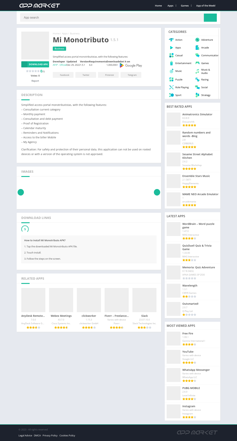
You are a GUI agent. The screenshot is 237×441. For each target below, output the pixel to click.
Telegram (130, 75)
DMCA (37, 436)
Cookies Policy (67, 436)
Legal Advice (25, 436)
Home (158, 5)
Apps (170, 5)
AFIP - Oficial (59, 65)
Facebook (62, 75)
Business (75, 34)
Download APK (34, 65)
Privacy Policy (50, 436)
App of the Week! (206, 5)
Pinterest (107, 75)
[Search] (118, 18)
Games (185, 5)
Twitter (83, 75)
